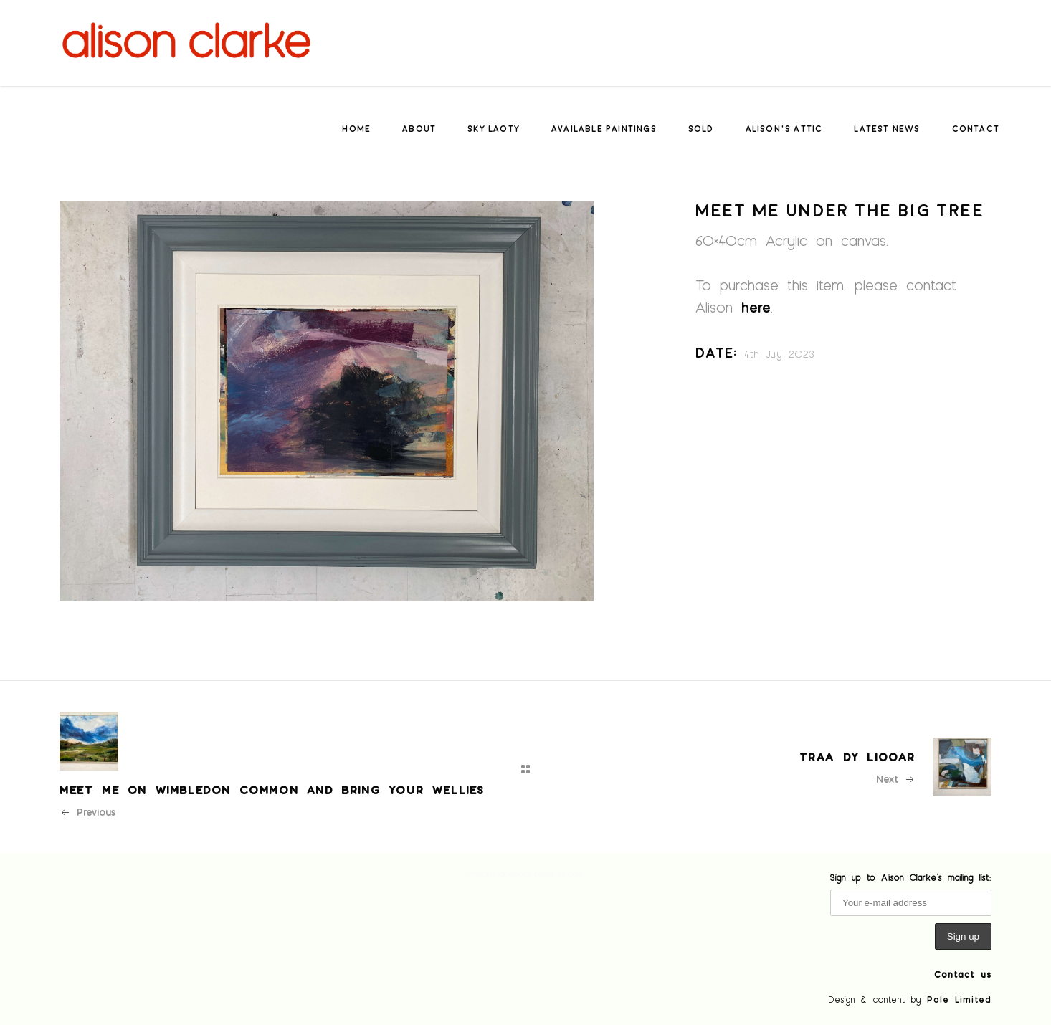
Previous (87, 812)
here (756, 306)
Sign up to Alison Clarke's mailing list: (910, 877)
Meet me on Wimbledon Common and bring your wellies (272, 789)
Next (896, 779)
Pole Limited (959, 999)
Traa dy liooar (857, 756)
